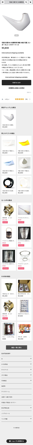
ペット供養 (4, 419)
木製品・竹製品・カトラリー (8, 402)
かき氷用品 (4, 364)
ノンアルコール (5, 413)
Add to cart (16, 82)
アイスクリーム (5, 391)
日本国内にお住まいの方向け (16, 88)
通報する (29, 92)
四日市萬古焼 (5, 408)
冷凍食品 (4, 380)
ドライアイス (4, 369)
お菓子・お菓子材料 (6, 397)
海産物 (3, 386)
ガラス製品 (4, 375)
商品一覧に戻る (16, 347)
